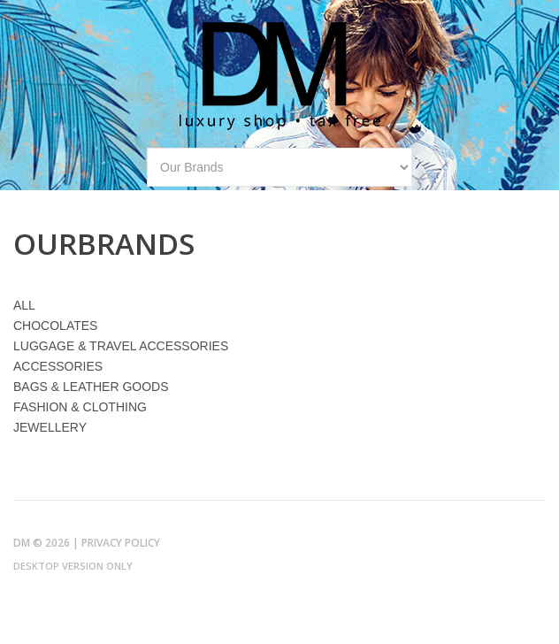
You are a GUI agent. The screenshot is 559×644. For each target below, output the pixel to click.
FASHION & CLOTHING (80, 407)
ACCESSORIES (58, 366)
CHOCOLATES (55, 325)
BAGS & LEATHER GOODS (91, 387)
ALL (24, 305)
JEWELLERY (50, 427)
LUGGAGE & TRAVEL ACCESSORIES (120, 346)
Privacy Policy (120, 542)
